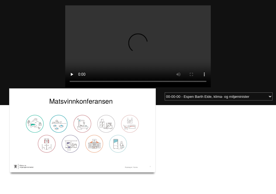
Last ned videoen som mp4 (26, 177)
